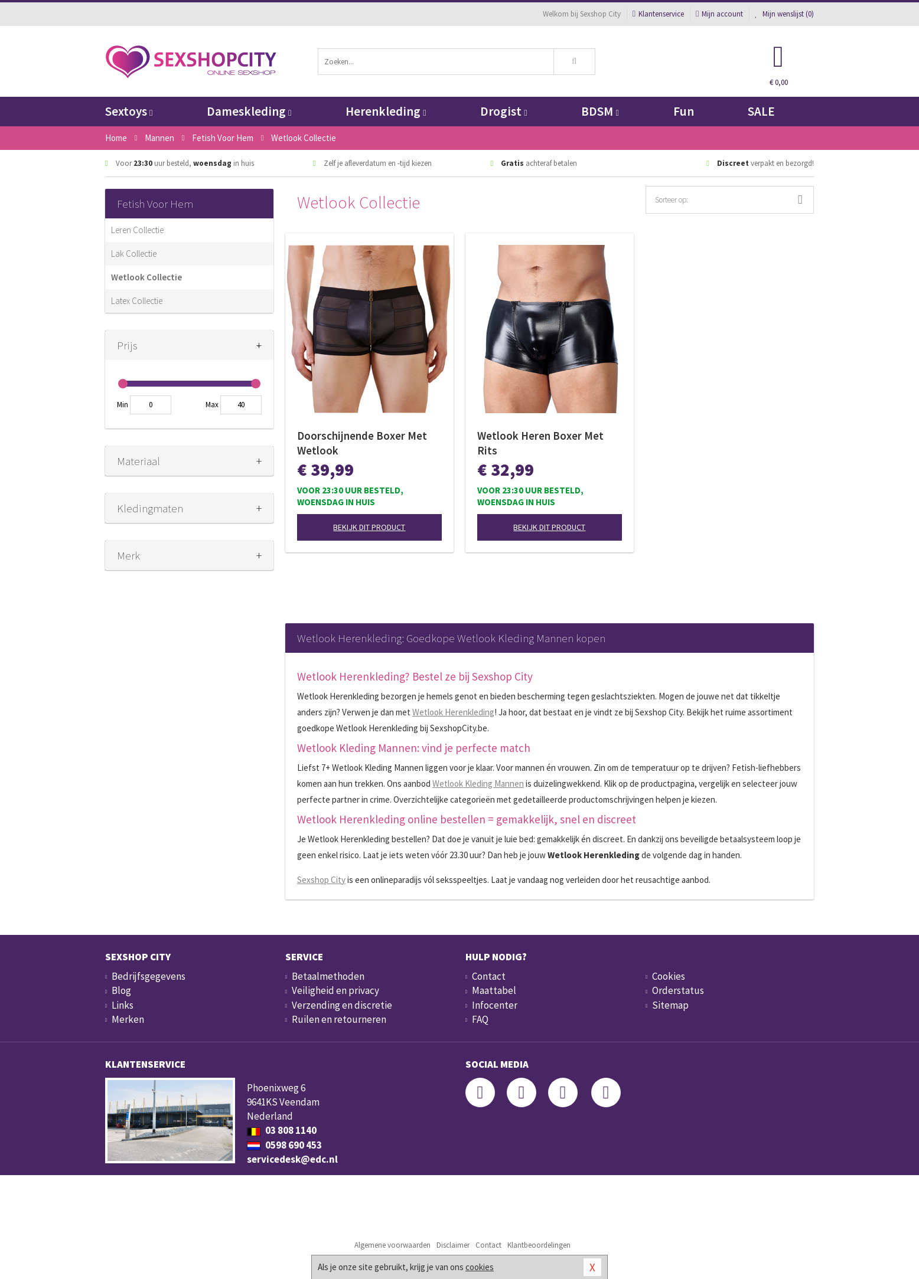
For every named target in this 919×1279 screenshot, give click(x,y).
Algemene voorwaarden (392, 1245)
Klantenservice (658, 14)
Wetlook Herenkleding (453, 712)
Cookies (668, 976)
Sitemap (670, 1005)
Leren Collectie (137, 229)
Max (212, 405)
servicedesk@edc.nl (292, 1159)
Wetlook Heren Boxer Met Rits (540, 442)
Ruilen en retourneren (339, 1019)
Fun (683, 111)
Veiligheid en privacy (335, 990)
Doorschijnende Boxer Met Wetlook (362, 442)
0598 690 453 (284, 1145)
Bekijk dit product (369, 527)
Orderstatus (678, 990)
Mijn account (719, 14)
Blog (121, 990)
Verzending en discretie (342, 1005)
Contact (489, 976)
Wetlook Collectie (146, 277)
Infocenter (494, 1005)
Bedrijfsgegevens (148, 976)
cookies (479, 1267)
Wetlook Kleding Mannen (478, 783)
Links (122, 1005)
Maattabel (494, 990)
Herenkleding (386, 111)
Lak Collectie (134, 253)
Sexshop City (321, 879)
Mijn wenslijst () (784, 14)
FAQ (480, 1019)
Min (122, 405)
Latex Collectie (136, 300)
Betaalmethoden (328, 976)
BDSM (599, 111)
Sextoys (128, 111)
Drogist (503, 111)
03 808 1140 (282, 1130)
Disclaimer (453, 1245)
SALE (761, 111)
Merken (128, 1019)
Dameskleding (249, 111)
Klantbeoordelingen (539, 1245)
